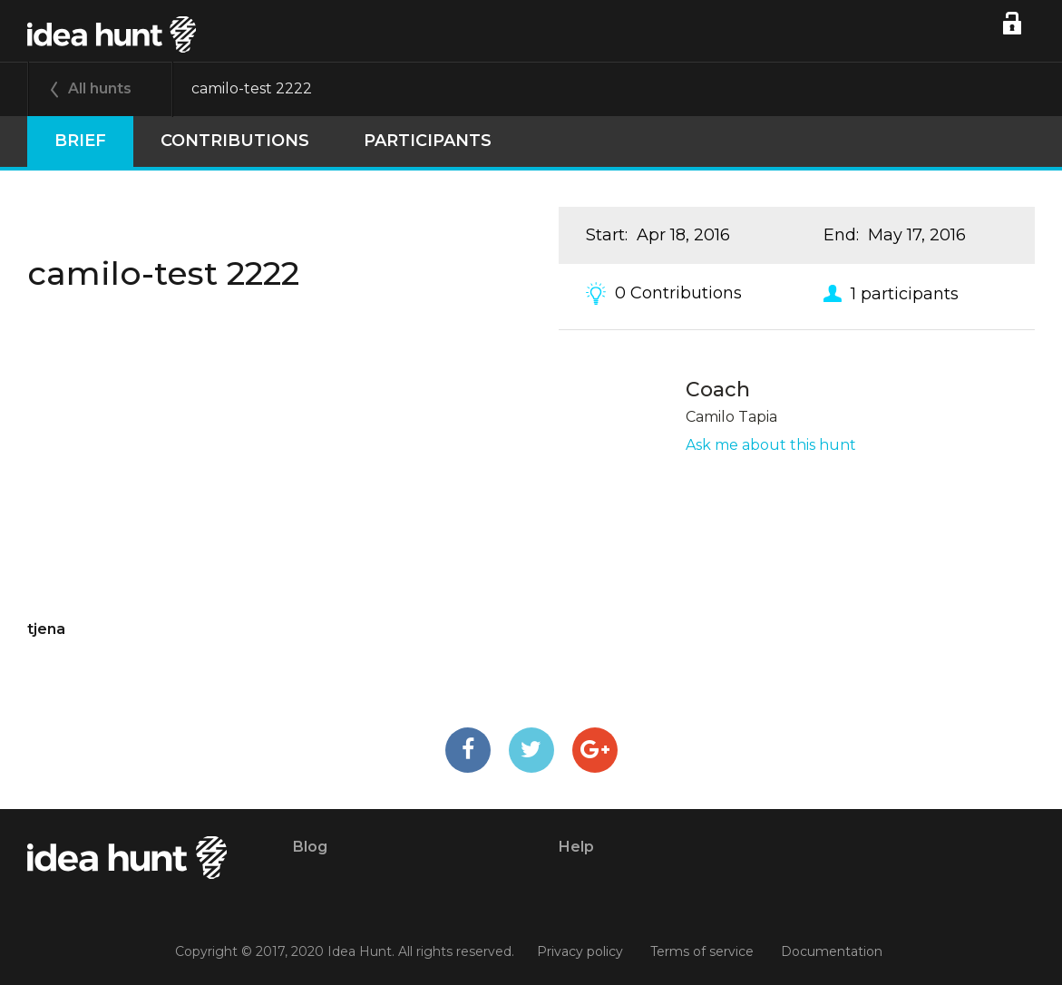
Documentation (831, 951)
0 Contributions (678, 293)
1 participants (905, 293)
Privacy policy (580, 951)
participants (428, 141)
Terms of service (702, 951)
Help (576, 846)
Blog (310, 846)
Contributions (235, 141)
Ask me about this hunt (771, 444)
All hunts (100, 88)
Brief (80, 141)
